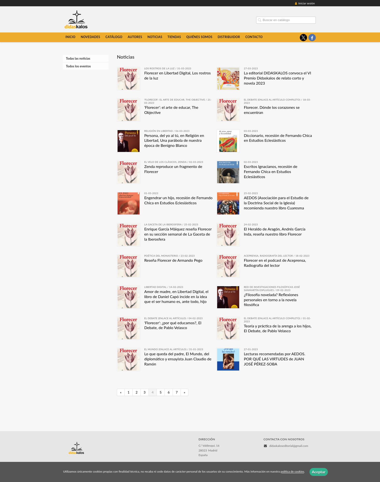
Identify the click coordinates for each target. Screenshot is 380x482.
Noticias (154, 37)
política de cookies (292, 472)
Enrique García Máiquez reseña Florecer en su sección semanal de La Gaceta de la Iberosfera (178, 234)
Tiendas (174, 37)
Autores (135, 37)
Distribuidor (229, 37)
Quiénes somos (199, 37)
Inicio (70, 37)
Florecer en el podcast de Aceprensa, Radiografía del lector (275, 263)
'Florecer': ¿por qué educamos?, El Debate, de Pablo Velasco (172, 325)
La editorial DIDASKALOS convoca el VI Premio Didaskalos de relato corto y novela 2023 (277, 78)
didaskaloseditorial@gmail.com (288, 446)
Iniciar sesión (305, 3)
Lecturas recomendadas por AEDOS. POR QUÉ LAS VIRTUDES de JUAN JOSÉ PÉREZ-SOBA (274, 358)
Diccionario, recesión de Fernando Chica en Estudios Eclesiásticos (278, 138)
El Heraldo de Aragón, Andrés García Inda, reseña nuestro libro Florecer (274, 231)
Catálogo (113, 37)
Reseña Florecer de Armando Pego (173, 260)
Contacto (253, 37)
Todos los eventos (78, 66)
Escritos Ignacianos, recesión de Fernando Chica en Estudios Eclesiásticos (270, 171)
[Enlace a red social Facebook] (312, 37)
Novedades (90, 37)
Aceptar (318, 471)
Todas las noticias (78, 58)
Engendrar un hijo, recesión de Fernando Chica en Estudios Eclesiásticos (178, 200)
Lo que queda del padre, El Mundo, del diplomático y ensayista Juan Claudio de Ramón (177, 358)
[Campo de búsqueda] (286, 20)
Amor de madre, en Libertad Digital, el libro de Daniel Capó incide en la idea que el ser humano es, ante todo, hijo (176, 296)
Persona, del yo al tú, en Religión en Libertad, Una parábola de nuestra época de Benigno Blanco (174, 140)
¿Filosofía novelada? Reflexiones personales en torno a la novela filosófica (271, 299)
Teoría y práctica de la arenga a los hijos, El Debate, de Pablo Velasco (277, 328)
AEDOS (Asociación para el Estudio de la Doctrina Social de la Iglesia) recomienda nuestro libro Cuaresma (276, 202)
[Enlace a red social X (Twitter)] (303, 37)
